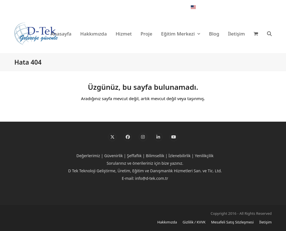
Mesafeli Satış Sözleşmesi (232, 222)
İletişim (265, 222)
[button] (256, 34)
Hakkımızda (167, 222)
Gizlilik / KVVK (194, 222)
